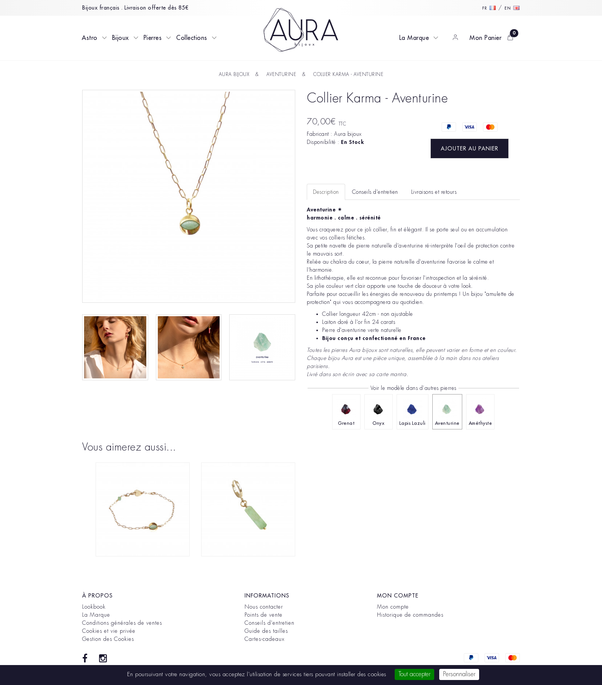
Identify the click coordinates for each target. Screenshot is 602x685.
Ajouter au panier (469, 148)
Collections (191, 38)
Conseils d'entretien (269, 623)
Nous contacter (264, 606)
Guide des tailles (266, 631)
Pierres (153, 38)
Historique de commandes (410, 614)
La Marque (414, 38)
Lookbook (94, 606)
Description (326, 192)
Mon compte (393, 606)
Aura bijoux (348, 134)
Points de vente (264, 614)
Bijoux (120, 38)
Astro (90, 38)
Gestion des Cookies (108, 639)
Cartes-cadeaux (264, 639)
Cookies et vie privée (109, 631)
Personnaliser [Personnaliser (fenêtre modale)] (459, 674)
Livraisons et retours (434, 192)
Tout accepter (414, 674)
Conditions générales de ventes (122, 623)
